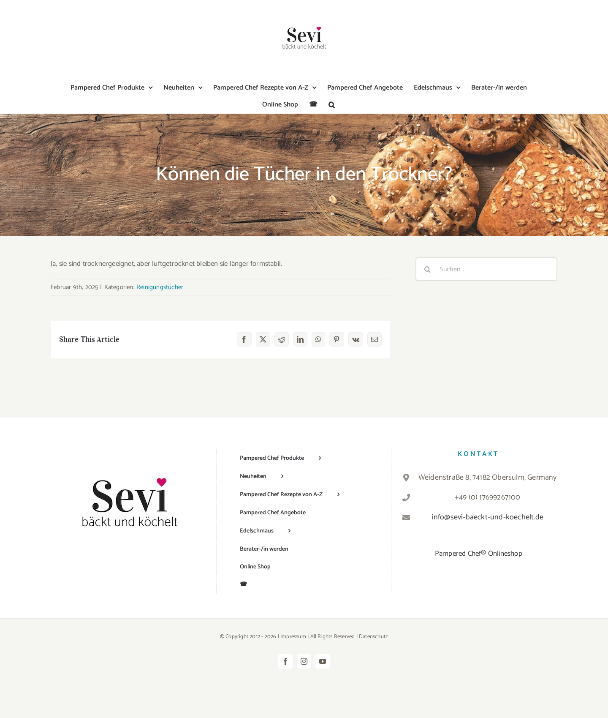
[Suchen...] (486, 269)
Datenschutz (373, 636)
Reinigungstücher (159, 287)
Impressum (293, 636)
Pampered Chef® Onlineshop (478, 554)
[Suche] (427, 269)
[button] (331, 104)
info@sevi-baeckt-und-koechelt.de (487, 517)
